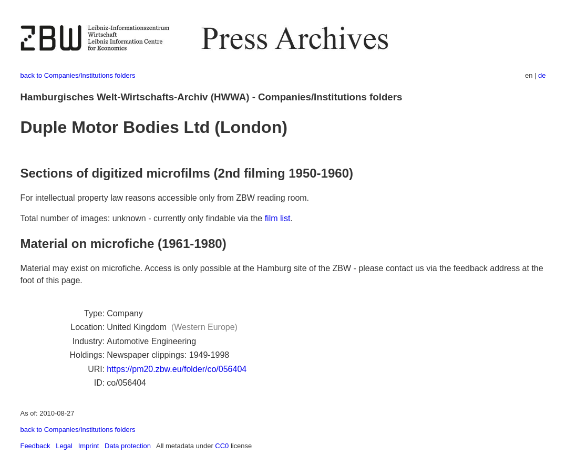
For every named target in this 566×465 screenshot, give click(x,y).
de (542, 75)
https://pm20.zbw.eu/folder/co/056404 (176, 369)
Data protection (128, 446)
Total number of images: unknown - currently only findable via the (142, 218)
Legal (64, 446)
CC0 (222, 446)
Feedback (35, 446)
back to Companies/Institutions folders (78, 75)
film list (278, 218)
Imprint (88, 446)
